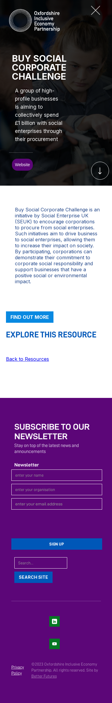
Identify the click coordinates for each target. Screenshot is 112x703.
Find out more (29, 317)
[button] (98, 10)
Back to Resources (27, 359)
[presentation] (56, 524)
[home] (30, 19)
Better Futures (44, 676)
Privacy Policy (17, 670)
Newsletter (26, 464)
